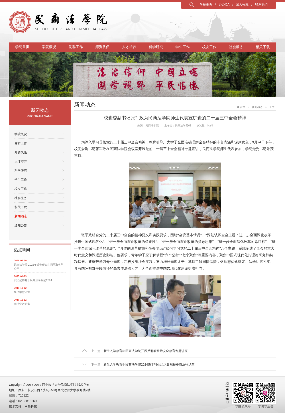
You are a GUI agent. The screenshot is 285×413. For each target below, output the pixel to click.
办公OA (224, 4)
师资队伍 (102, 47)
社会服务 (236, 47)
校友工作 (209, 47)
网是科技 (30, 406)
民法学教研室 (22, 292)
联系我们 (261, 4)
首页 (242, 107)
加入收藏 (242, 4)
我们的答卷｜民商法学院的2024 (33, 280)
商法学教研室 (22, 303)
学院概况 (49, 47)
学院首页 (22, 47)
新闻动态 (20, 216)
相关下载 (263, 47)
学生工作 (182, 47)
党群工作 (76, 47)
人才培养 (129, 47)
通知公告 (20, 225)
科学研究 (156, 47)
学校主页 (206, 4)
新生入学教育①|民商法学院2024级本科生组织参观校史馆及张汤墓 (149, 364)
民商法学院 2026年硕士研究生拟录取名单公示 (38, 266)
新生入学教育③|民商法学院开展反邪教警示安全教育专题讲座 (146, 351)
